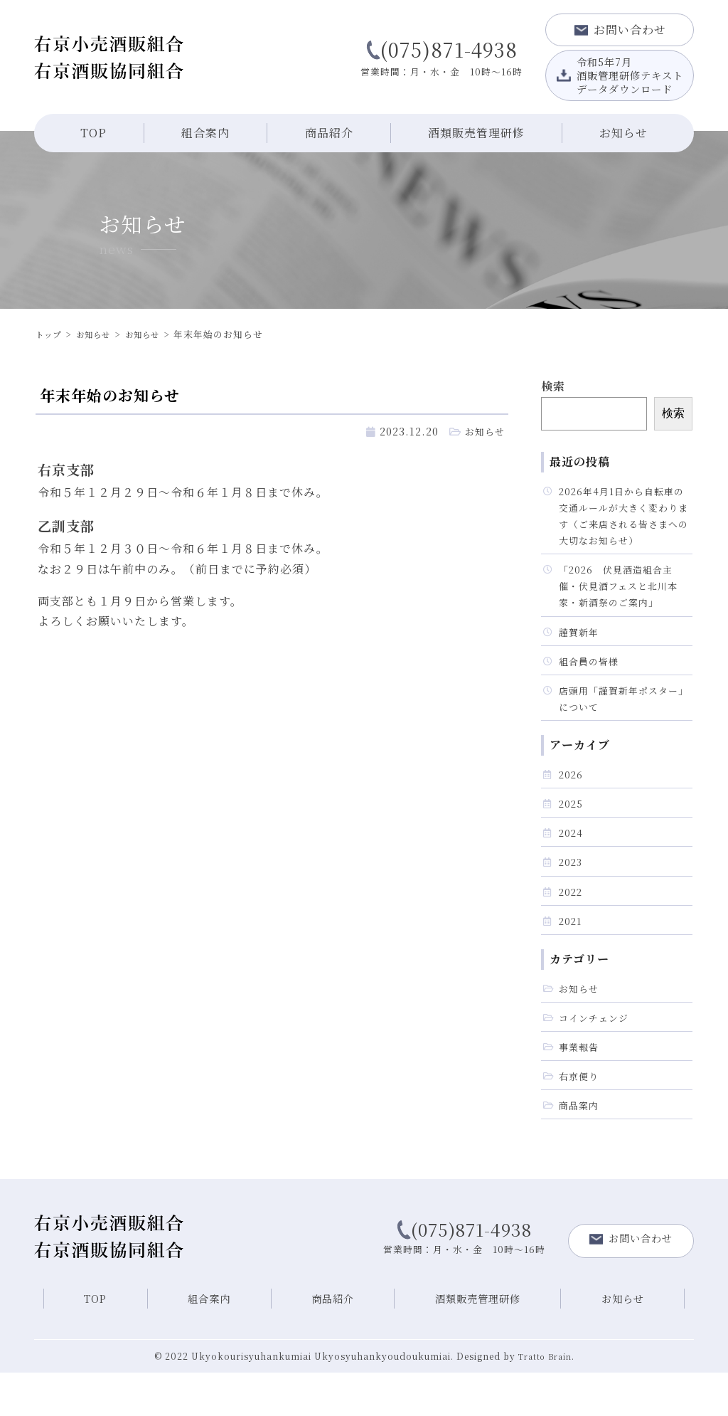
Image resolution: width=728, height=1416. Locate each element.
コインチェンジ (596, 1054)
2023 (571, 890)
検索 (553, 386)
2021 (571, 953)
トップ (50, 334)
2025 (571, 827)
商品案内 (580, 1148)
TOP (93, 133)
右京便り (580, 1116)
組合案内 (205, 133)
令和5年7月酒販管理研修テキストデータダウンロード (620, 74)
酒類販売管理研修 (476, 133)
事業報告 (580, 1085)
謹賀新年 (580, 646)
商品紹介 (329, 133)
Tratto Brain (544, 1400)
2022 (571, 921)
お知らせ (623, 133)
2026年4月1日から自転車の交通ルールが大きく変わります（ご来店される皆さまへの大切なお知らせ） (623, 520)
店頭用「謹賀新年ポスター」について (617, 718)
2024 (571, 859)
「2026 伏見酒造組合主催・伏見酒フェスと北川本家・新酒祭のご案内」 (622, 597)
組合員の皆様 (591, 677)
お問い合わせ (620, 29)
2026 (571, 797)
